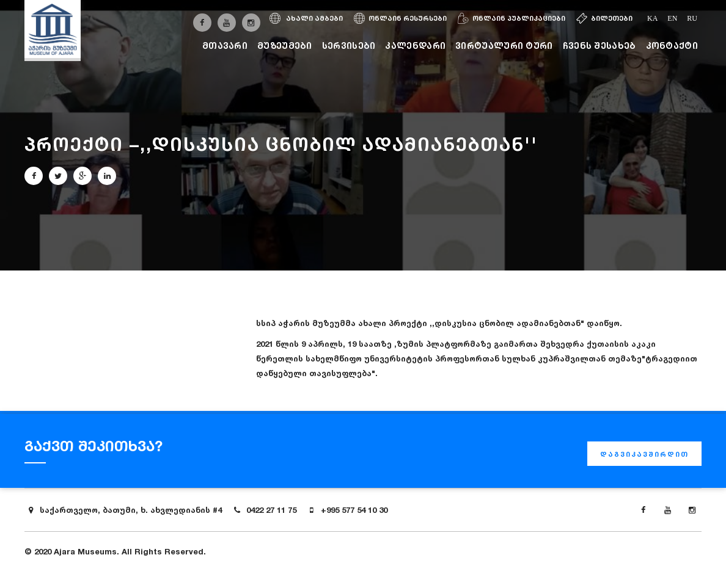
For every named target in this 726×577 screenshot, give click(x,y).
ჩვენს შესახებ (599, 45)
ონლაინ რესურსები (400, 18)
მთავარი (225, 45)
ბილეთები (604, 18)
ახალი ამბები (306, 18)
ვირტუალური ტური (504, 45)
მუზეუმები (284, 45)
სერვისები (349, 45)
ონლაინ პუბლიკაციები (511, 18)
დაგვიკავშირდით (644, 454)
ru (692, 18)
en (672, 18)
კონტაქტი (672, 45)
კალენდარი (415, 45)
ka (652, 18)
